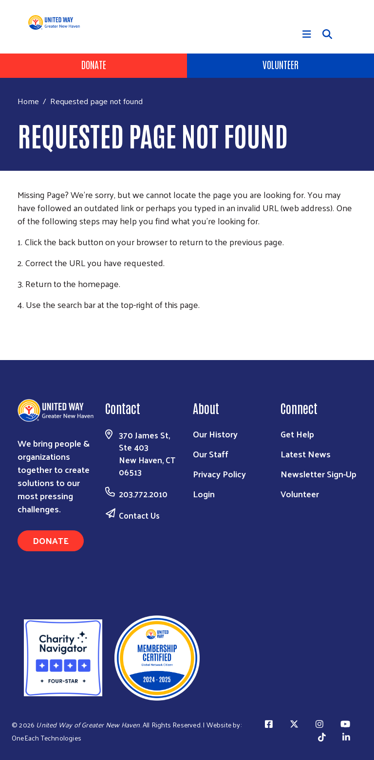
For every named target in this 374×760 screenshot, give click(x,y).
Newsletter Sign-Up (318, 473)
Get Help (297, 433)
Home (28, 101)
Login (204, 493)
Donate (93, 64)
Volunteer (280, 64)
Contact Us (139, 515)
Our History (215, 433)
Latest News (305, 453)
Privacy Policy (219, 473)
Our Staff (210, 453)
